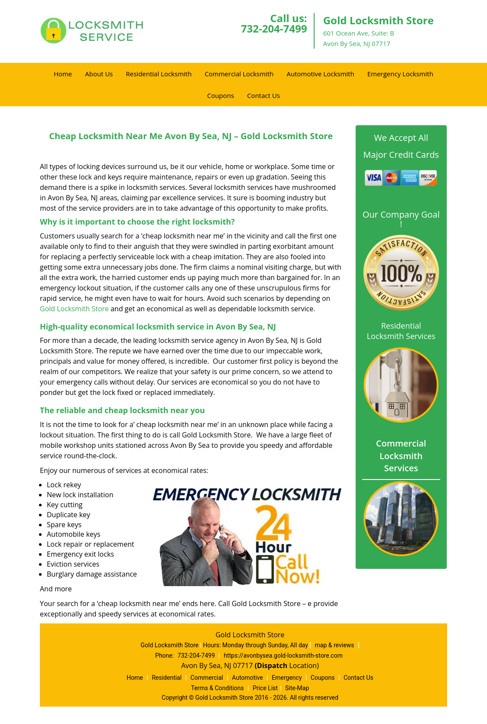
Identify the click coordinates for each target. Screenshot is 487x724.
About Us (99, 73)
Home (63, 73)
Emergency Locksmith (400, 73)
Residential (167, 677)
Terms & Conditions (217, 688)
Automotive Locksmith (320, 73)
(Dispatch (272, 665)
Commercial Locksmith (239, 73)
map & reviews (335, 645)
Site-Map (297, 688)
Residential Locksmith (159, 73)
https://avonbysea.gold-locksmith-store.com (283, 655)
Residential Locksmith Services (401, 330)
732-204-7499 (274, 28)
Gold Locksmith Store (74, 308)
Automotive (247, 677)
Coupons (220, 95)
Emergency (287, 677)
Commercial (207, 677)
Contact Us (263, 95)
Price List (265, 688)
